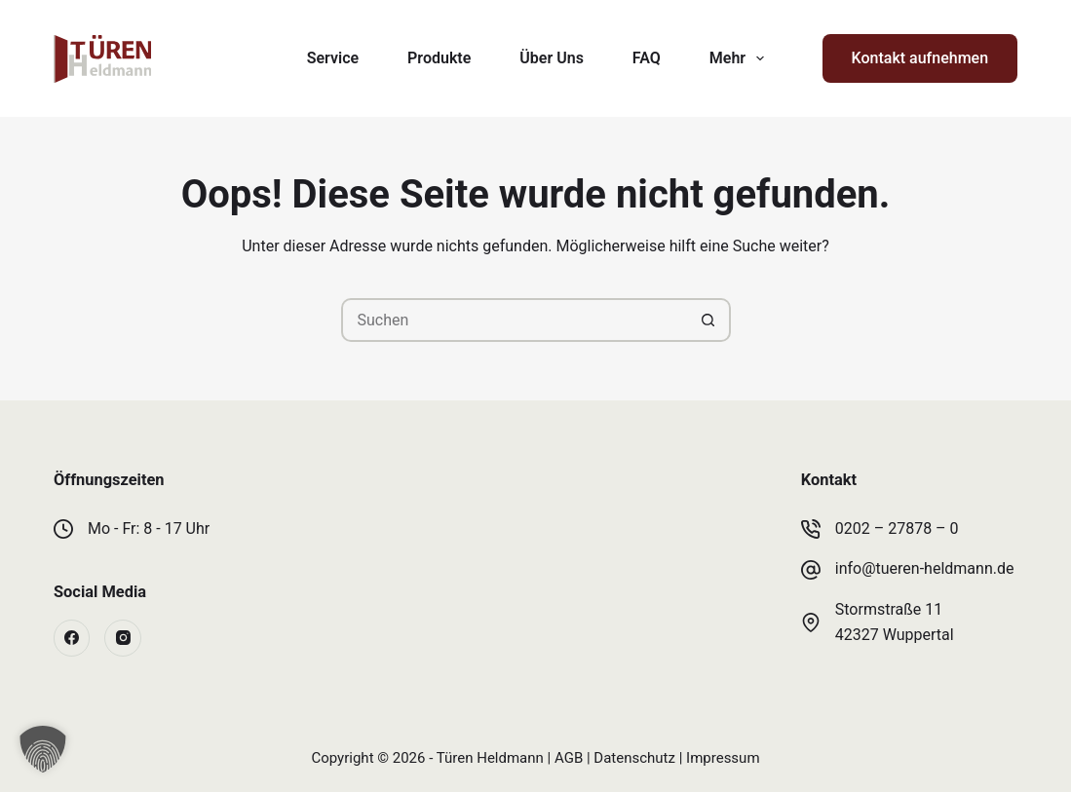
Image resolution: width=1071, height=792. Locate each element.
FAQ (646, 58)
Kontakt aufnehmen (920, 58)
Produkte (439, 58)
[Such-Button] (709, 320)
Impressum (722, 758)
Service (333, 58)
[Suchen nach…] (514, 320)
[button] (43, 749)
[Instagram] (122, 638)
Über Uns (551, 58)
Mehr (740, 58)
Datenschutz (634, 758)
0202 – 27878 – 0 (897, 528)
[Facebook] (72, 638)
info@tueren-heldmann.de (924, 568)
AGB (569, 758)
